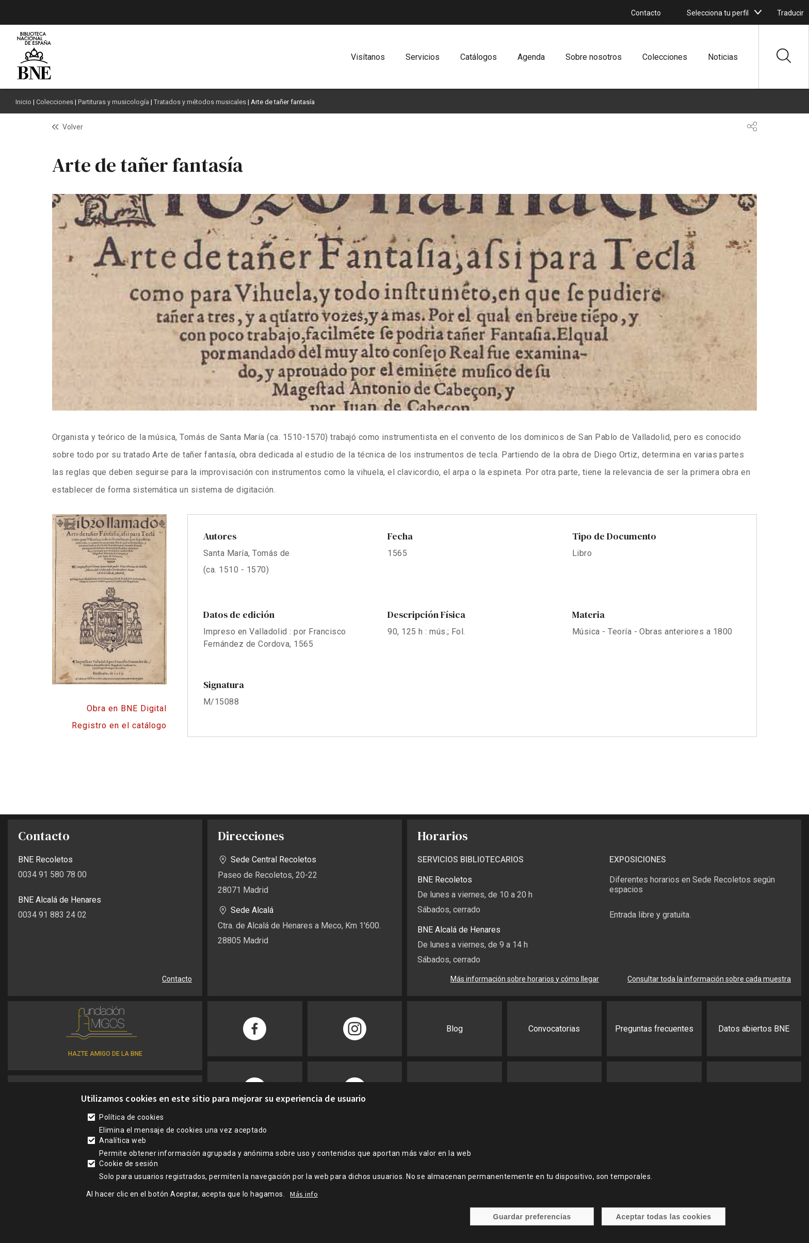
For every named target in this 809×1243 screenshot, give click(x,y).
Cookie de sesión (128, 1163)
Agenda (531, 57)
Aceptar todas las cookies (663, 1217)
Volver (72, 127)
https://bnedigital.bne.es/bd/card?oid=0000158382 (109, 708)
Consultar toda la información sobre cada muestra (709, 979)
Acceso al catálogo (109, 725)
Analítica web (122, 1140)
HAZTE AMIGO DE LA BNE (105, 1053)
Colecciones (664, 57)
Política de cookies (131, 1117)
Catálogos (478, 57)
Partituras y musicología (113, 102)
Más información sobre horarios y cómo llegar (524, 979)
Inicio (23, 102)
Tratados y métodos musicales (200, 102)
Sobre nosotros (593, 57)
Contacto (646, 13)
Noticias (723, 57)
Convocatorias (554, 1029)
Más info (304, 1194)
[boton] (758, 12)
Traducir (790, 13)
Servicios (423, 57)
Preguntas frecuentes (654, 1029)
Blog (454, 1029)
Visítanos (368, 57)
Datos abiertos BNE (753, 1029)
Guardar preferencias (532, 1217)
